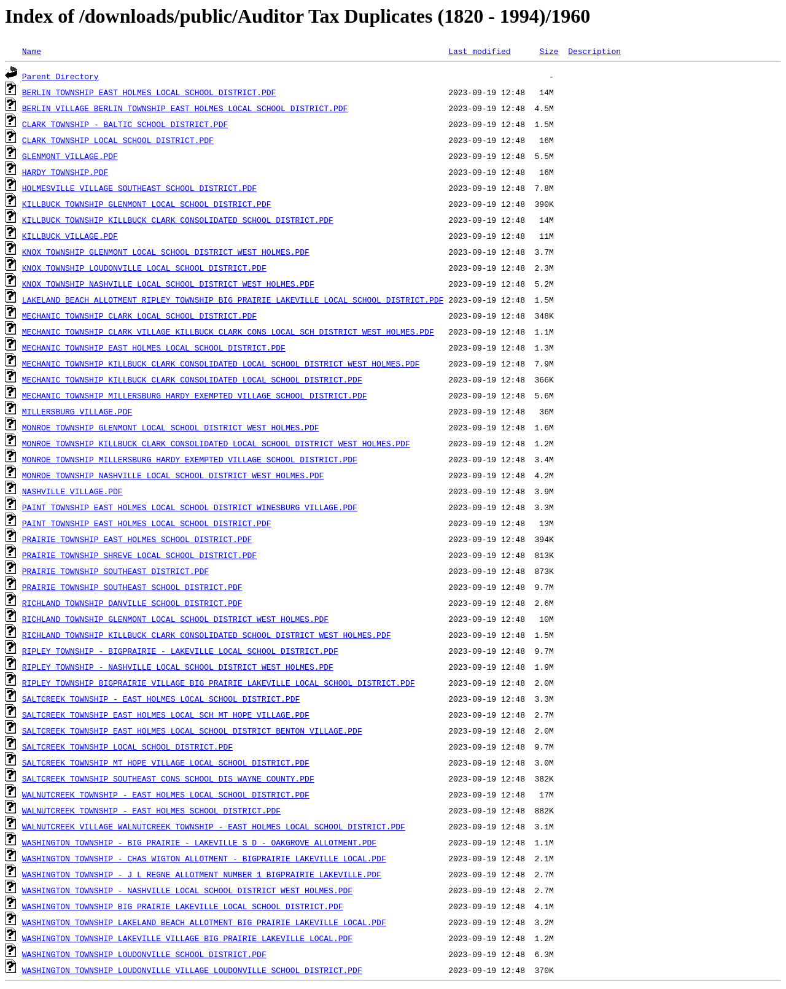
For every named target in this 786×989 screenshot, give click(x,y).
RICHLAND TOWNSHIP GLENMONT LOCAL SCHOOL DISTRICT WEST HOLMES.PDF (175, 618)
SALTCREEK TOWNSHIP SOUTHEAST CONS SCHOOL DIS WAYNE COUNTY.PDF (168, 778)
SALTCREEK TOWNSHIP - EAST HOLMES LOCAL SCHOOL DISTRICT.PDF (161, 698)
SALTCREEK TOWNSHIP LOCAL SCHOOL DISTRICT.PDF (127, 746)
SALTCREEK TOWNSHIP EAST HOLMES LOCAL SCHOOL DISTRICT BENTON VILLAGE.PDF (192, 730)
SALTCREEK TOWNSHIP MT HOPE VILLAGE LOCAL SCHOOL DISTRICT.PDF (165, 762)
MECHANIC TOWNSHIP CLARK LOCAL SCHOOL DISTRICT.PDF (139, 315)
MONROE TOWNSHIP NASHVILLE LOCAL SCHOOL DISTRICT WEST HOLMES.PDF (173, 475)
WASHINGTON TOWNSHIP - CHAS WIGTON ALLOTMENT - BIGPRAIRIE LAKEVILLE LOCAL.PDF (204, 858)
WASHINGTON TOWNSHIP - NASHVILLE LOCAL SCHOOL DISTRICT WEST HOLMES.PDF (187, 890)
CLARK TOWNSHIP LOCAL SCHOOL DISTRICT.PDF (118, 139)
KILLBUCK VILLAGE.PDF (70, 235)
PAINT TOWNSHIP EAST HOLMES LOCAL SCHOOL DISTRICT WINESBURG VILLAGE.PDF (189, 507)
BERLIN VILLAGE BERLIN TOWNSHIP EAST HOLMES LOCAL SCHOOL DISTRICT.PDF (185, 108)
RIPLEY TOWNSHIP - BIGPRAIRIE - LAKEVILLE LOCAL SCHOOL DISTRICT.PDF (180, 650)
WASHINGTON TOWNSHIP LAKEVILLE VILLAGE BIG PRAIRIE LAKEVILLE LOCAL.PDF (187, 938)
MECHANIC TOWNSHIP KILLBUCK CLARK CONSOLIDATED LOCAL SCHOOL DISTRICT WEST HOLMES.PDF (220, 363)
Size (548, 50)
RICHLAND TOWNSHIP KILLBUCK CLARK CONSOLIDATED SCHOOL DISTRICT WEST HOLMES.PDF (206, 634)
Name (31, 50)
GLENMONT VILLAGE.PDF (70, 155)
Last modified (479, 50)
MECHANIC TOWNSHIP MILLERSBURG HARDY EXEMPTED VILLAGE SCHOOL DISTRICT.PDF (194, 395)
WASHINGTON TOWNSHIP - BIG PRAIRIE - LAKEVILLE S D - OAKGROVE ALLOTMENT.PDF (199, 842)
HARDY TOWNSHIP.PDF (65, 171)
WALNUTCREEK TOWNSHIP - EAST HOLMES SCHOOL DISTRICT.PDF (151, 810)
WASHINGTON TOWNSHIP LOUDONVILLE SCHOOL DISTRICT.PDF (144, 954)
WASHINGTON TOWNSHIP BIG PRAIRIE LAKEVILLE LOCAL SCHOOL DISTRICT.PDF (182, 906)
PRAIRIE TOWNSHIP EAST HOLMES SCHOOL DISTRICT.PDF (137, 539)
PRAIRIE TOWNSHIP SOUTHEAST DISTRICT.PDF (115, 570)
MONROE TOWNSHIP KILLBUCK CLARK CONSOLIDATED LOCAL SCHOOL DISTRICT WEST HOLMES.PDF (216, 443)
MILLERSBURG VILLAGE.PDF (77, 411)
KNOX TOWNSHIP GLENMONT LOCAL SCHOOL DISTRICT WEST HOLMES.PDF (165, 251)
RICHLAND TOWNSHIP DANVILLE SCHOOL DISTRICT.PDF (132, 602)
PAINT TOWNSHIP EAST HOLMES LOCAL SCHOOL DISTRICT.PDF (146, 523)
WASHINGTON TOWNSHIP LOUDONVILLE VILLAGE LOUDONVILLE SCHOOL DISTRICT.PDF (192, 969)
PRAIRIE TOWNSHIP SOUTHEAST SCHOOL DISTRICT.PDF (132, 586)
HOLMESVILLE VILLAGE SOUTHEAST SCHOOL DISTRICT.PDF (139, 187)
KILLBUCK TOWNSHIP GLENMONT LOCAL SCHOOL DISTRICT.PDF (146, 203)
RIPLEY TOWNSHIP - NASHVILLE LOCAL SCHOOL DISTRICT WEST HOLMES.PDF (177, 666)
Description (594, 50)
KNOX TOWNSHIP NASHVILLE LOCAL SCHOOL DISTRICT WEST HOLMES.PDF (168, 283)
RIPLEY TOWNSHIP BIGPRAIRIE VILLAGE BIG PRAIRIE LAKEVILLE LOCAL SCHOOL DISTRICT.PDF (218, 682)
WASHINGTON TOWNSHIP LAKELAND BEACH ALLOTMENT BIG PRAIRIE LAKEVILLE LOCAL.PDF (204, 922)
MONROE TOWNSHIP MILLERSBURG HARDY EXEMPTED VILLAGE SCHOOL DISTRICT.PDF (189, 459)
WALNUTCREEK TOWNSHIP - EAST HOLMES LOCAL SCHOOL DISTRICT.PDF (165, 794)
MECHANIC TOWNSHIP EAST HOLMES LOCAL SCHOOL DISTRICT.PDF (154, 347)
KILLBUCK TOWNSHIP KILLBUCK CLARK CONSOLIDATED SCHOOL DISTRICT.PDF (177, 219)
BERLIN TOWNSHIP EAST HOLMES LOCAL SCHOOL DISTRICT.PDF (149, 92)
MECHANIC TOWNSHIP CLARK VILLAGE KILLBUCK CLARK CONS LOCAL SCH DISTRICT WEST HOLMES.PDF (228, 331)
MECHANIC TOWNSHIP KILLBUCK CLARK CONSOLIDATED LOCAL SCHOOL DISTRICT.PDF (192, 379)
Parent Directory (60, 76)
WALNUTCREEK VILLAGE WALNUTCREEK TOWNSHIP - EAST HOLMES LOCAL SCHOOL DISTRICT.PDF (213, 826)
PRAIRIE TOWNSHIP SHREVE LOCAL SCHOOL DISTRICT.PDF (139, 554)
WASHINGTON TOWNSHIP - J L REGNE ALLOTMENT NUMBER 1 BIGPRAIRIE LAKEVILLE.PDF (201, 874)
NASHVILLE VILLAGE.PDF (72, 491)
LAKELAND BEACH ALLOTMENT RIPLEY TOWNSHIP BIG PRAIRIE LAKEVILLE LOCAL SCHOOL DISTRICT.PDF (232, 299)
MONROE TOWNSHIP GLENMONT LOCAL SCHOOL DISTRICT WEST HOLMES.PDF (170, 427)
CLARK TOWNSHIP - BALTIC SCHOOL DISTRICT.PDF (125, 124)
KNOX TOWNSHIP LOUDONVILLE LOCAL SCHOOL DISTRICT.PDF (144, 267)
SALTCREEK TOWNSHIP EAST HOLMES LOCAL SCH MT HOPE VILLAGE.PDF (165, 714)
